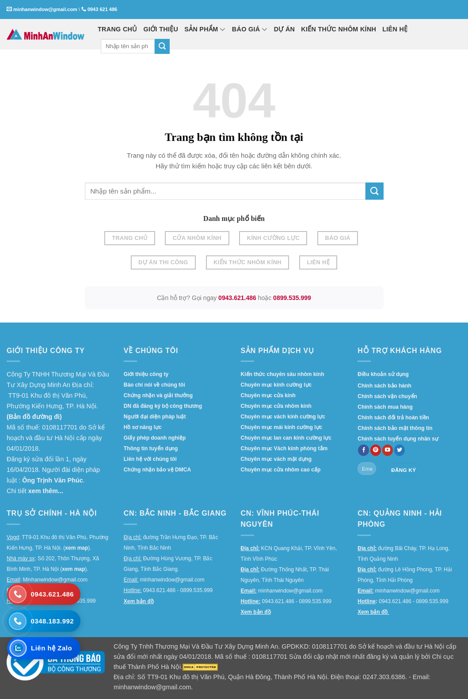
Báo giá (337, 238)
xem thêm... (45, 490)
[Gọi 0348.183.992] (44, 621)
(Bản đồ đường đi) (34, 416)
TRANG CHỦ (117, 29)
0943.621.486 (237, 297)
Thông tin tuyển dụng (151, 448)
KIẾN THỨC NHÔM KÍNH (338, 29)
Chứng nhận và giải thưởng (158, 395)
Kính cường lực (273, 238)
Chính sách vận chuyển (387, 396)
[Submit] (162, 46)
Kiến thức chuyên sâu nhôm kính (282, 374)
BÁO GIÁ (250, 29)
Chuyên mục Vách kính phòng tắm (284, 448)
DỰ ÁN (284, 29)
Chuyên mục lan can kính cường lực (286, 438)
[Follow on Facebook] (363, 450)
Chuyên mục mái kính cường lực (282, 427)
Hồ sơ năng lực (143, 427)
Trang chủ (129, 238)
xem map (76, 548)
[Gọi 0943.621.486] (44, 593)
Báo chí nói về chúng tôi (154, 385)
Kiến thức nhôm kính (247, 262)
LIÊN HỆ (394, 29)
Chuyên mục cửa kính (268, 395)
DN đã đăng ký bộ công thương (163, 406)
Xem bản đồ (139, 601)
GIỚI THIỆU (161, 29)
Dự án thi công (163, 262)
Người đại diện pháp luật (155, 417)
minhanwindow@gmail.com (45, 9)
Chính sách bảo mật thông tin (395, 428)
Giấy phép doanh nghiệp (155, 438)
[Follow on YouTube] (387, 450)
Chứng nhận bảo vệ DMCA (157, 470)
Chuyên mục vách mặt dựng (276, 459)
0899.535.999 (292, 297)
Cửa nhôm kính (197, 238)
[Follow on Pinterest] (375, 450)
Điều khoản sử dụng (383, 374)
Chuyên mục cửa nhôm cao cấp (281, 470)
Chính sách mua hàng (385, 407)
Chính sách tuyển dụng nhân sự (398, 439)
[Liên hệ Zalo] (44, 648)
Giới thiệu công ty (146, 374)
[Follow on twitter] (399, 450)
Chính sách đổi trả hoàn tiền (393, 417)
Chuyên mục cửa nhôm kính (276, 406)
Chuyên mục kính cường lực (276, 385)
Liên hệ (318, 262)
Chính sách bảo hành (384, 386)
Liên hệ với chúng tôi (150, 459)
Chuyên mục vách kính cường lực (283, 417)
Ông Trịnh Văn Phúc (52, 480)
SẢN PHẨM (205, 29)
